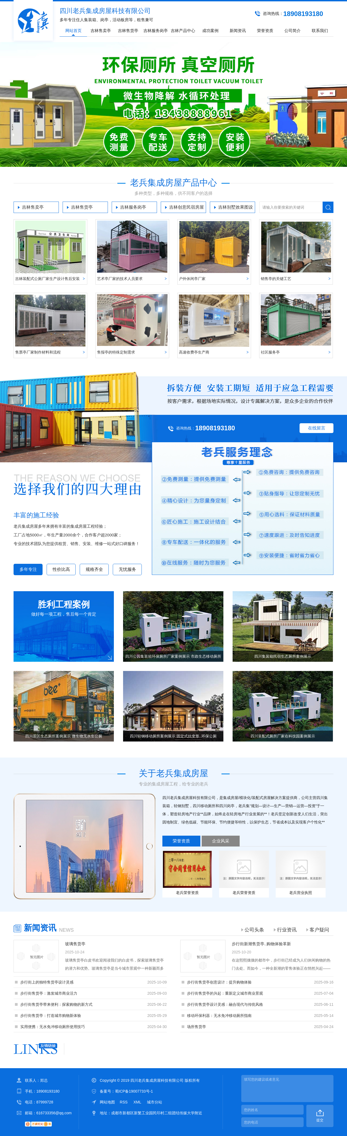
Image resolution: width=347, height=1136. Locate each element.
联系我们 (320, 30)
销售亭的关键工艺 (276, 278)
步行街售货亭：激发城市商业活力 (48, 993)
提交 (319, 1120)
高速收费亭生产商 (194, 352)
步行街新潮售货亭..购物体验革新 (261, 943)
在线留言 (316, 428)
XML (137, 1102)
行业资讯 (287, 930)
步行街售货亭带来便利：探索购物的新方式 (56, 1004)
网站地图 (107, 1102)
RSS (124, 1102)
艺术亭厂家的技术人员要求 (120, 278)
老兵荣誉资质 (187, 892)
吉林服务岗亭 (155, 30)
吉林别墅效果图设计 (235, 209)
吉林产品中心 (183, 30)
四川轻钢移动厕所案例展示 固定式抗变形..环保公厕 (173, 736)
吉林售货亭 (128, 30)
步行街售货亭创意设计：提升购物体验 (219, 982)
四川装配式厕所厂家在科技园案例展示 (282, 736)
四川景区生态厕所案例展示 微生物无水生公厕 (63, 736)
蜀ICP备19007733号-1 (134, 1091)
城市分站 (154, 1102)
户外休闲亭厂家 (192, 278)
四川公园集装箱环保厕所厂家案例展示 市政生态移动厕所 (173, 656)
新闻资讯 (238, 30)
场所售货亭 (196, 1026)
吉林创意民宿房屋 (186, 207)
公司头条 (254, 930)
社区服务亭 (270, 352)
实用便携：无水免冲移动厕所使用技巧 (52, 1026)
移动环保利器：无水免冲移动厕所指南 (219, 1015)
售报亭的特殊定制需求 (116, 352)
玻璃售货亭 (75, 943)
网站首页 (73, 30)
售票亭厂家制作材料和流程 (38, 352)
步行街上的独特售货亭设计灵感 (46, 982)
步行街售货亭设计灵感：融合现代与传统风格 (225, 1004)
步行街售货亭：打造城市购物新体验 (50, 1015)
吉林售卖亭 (101, 30)
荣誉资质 (265, 30)
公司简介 (292, 30)
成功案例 (210, 30)
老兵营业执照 (300, 892)
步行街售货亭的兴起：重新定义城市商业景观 (225, 993)
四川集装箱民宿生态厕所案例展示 (282, 656)
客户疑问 (319, 930)
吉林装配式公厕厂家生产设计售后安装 (47, 278)
